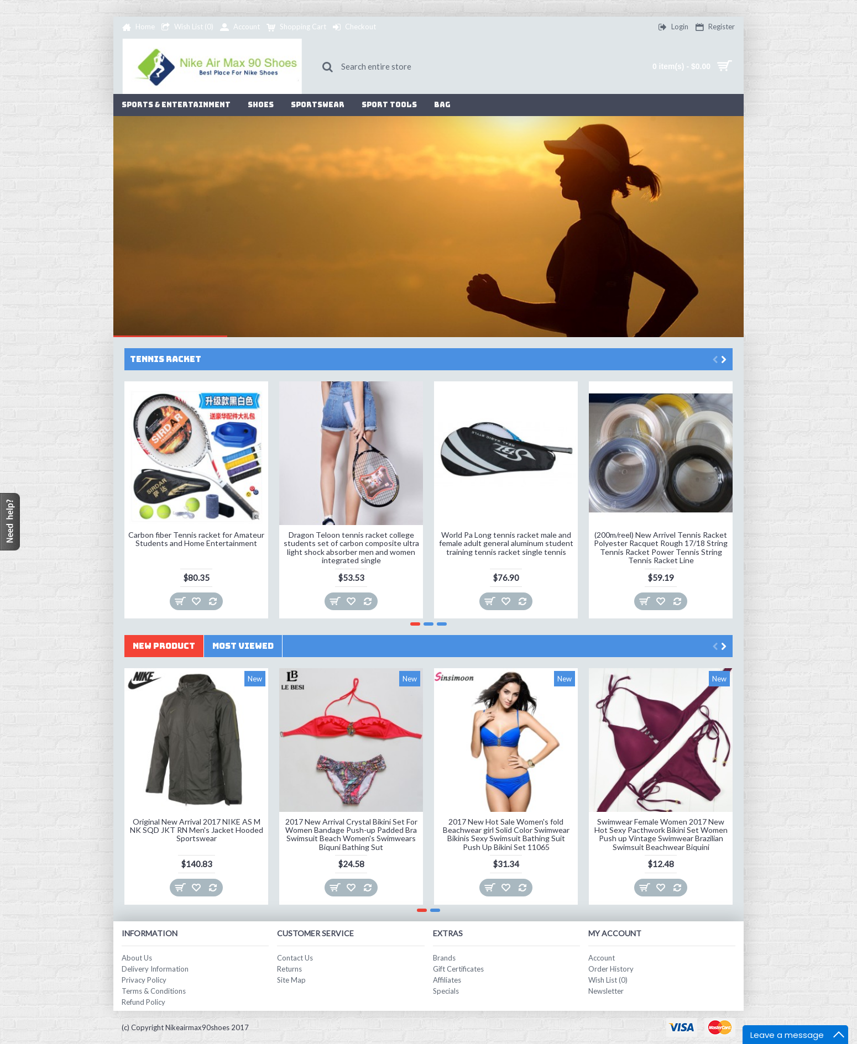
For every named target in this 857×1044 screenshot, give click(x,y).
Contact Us (295, 957)
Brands (444, 957)
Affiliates (447, 979)
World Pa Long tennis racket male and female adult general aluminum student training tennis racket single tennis (506, 543)
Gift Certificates (458, 968)
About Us (137, 957)
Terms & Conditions (154, 991)
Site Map (291, 979)
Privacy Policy (144, 979)
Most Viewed (243, 646)
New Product (164, 646)
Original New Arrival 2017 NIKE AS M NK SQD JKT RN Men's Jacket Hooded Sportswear (196, 830)
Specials (446, 991)
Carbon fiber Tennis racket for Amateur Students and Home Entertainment (196, 539)
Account (601, 957)
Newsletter (606, 991)
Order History (611, 968)
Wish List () (608, 979)
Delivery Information (155, 968)
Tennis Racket (165, 359)
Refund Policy (143, 1002)
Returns (289, 968)
